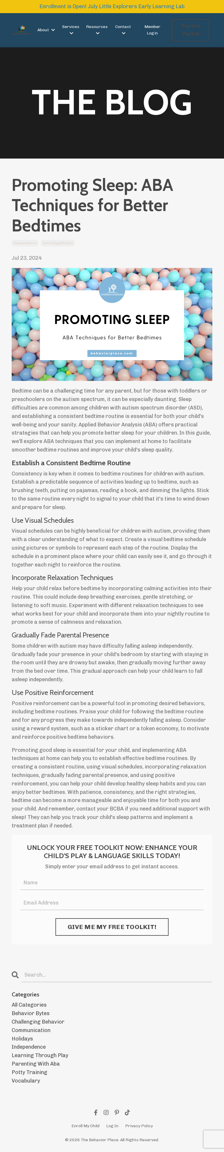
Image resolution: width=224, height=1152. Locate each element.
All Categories (29, 1005)
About (46, 29)
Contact (123, 29)
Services (70, 29)
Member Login (152, 30)
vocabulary (26, 1081)
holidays (22, 1039)
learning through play (40, 1055)
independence (24, 243)
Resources (97, 29)
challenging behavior (38, 1022)
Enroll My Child (85, 1125)
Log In (112, 1125)
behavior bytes (31, 1013)
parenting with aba (58, 243)
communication (31, 1030)
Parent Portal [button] (190, 30)
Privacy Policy (139, 1125)
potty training (29, 1072)
